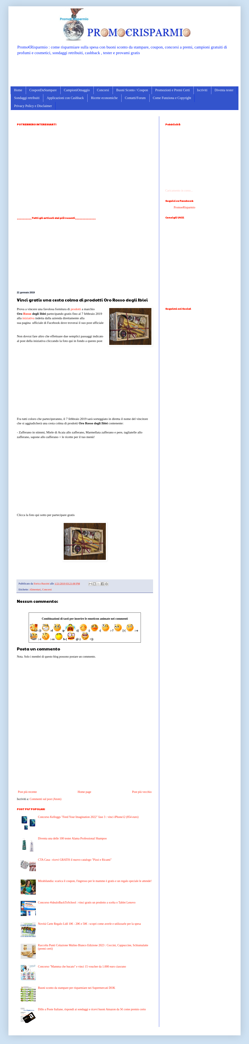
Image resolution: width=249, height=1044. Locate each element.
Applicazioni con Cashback (65, 98)
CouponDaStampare (43, 90)
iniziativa (28, 318)
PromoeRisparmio (184, 207)
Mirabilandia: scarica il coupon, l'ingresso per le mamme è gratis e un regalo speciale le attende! (95, 881)
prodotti (76, 309)
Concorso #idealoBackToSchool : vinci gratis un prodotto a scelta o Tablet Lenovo (86, 902)
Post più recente (27, 791)
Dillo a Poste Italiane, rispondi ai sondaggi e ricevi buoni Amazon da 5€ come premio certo (92, 1009)
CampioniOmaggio (77, 90)
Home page (84, 791)
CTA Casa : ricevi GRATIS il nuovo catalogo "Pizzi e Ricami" (75, 859)
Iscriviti (202, 90)
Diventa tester (224, 90)
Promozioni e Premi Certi (172, 90)
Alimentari (35, 589)
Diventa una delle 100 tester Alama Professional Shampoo (72, 838)
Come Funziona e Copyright (172, 98)
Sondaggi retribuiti (26, 98)
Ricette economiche (104, 98)
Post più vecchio (142, 791)
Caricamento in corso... (179, 190)
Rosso (27, 313)
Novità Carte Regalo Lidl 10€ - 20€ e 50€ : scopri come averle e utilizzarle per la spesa (89, 923)
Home (18, 90)
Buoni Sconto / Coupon (132, 90)
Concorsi (103, 90)
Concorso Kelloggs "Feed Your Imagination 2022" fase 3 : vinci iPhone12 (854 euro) (88, 817)
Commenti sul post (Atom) (46, 799)
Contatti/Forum (135, 98)
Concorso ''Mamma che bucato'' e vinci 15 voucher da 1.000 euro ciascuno (82, 966)
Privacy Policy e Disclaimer (33, 106)
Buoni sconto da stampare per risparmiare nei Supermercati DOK (76, 987)
